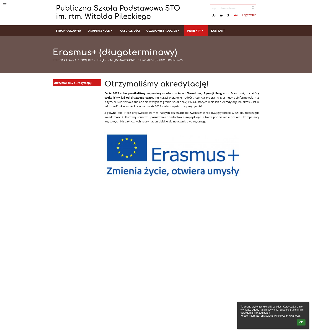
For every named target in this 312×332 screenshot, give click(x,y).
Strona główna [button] (68, 31)
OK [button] (301, 322)
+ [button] (214, 15)
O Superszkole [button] (100, 31)
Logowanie (249, 15)
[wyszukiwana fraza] (233, 8)
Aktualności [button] (130, 31)
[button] (235, 14)
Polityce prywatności (288, 315)
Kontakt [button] (218, 31)
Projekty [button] (196, 31)
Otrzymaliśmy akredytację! (73, 83)
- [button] (221, 15)
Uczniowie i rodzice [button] (163, 31)
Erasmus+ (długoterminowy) (161, 60)
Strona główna (64, 60)
